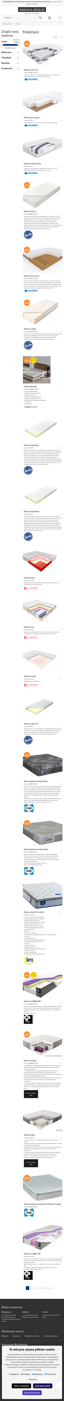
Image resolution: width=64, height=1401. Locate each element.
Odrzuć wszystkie (21, 1386)
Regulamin (4, 1336)
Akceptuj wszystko (32, 1393)
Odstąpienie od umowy (32, 1336)
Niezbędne (13, 1374)
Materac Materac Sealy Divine (36, 781)
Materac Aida (29, 1135)
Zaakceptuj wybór (42, 1386)
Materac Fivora (30, 211)
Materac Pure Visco (31, 276)
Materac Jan (29, 627)
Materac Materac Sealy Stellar (36, 849)
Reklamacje (16, 1336)
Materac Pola (29, 578)
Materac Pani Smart (31, 511)
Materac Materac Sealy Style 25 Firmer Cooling (42, 1204)
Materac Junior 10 (31, 724)
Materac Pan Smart (31, 445)
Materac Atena (30, 676)
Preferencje (50, 1374)
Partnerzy (32, 1379)
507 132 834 (33, 4)
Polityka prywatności (51, 1336)
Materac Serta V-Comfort (34, 912)
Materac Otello (30, 1061)
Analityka (25, 1374)
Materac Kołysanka (31, 118)
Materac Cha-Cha (31, 70)
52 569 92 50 (57, 2)
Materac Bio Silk (30, 386)
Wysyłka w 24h (10, 48)
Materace (18, 24)
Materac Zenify (30, 329)
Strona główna (7, 24)
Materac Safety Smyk (32, 164)
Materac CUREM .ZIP (32, 1254)
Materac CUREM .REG (32, 1001)
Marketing (37, 1374)
